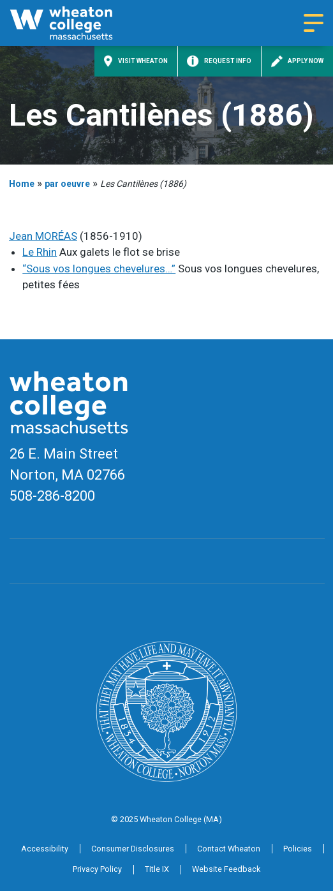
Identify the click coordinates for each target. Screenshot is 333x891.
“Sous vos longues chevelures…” (98, 268)
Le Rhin (39, 252)
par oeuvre (67, 184)
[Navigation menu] (313, 23)
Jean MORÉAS (43, 236)
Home (21, 184)
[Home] (75, 23)
